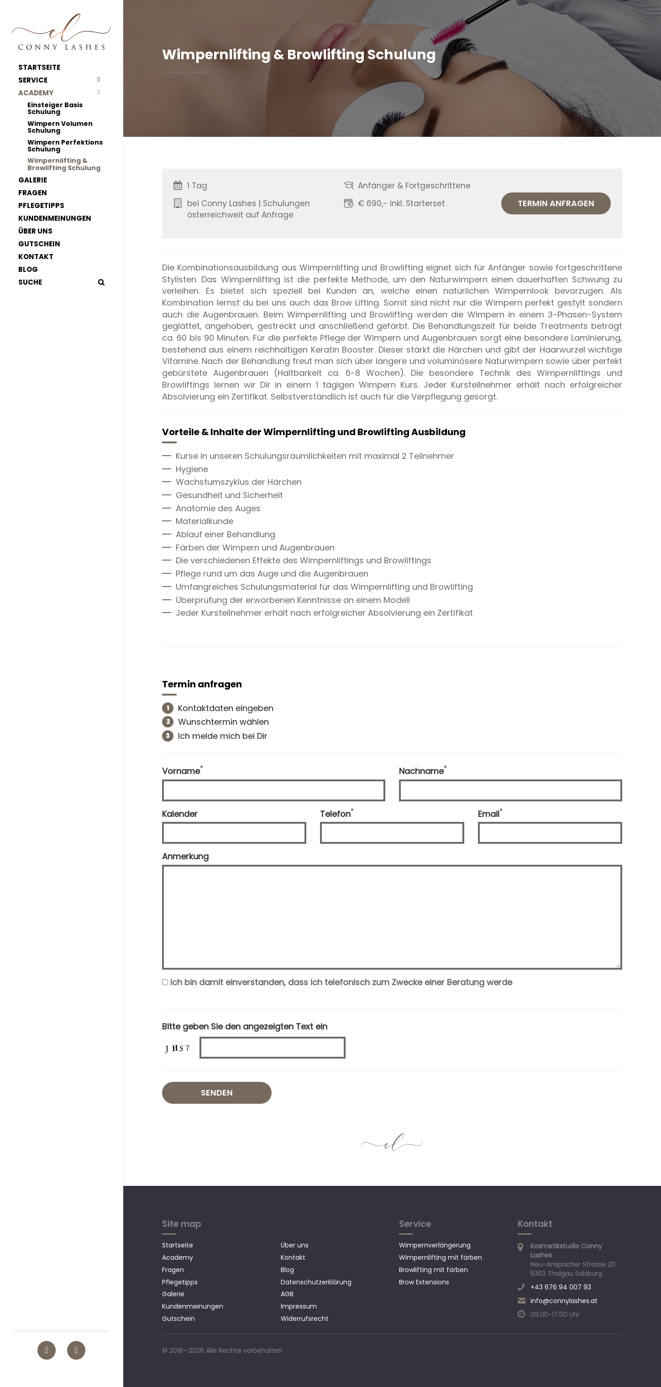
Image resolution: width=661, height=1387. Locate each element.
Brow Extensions (424, 1282)
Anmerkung (185, 856)
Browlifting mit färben (433, 1269)
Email (490, 814)
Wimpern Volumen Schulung (60, 127)
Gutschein (39, 244)
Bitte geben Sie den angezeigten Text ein (244, 1026)
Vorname (182, 771)
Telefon (337, 814)
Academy (35, 93)
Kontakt (35, 257)
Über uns (35, 231)
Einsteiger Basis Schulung (55, 109)
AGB (287, 1294)
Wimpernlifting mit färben (440, 1257)
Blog (28, 269)
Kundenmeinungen (54, 218)
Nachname (423, 771)
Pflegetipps (41, 206)
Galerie (32, 180)
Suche (30, 282)
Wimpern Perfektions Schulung (65, 146)
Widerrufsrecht (305, 1318)
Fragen (32, 193)
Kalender (180, 814)
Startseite (39, 67)
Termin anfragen (556, 203)
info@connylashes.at (564, 1300)
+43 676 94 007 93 (560, 1287)
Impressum (299, 1306)
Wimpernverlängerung (435, 1245)
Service (32, 80)
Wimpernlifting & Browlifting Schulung (63, 164)
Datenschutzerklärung (316, 1282)
